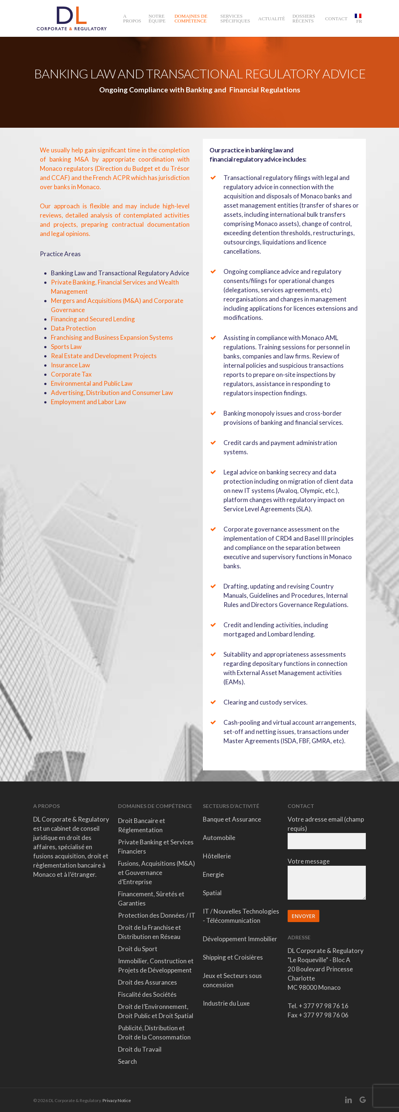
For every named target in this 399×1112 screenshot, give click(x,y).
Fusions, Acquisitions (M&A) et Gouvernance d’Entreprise (156, 872)
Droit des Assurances (147, 982)
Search (127, 1061)
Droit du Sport (137, 949)
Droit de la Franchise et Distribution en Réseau (149, 932)
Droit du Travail (140, 1049)
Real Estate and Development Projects (104, 356)
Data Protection (73, 328)
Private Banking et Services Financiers (156, 846)
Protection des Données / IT (156, 915)
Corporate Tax (71, 374)
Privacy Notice (117, 1100)
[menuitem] (358, 19)
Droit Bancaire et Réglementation (141, 825)
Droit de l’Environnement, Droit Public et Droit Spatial (155, 1011)
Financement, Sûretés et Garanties (151, 898)
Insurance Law (70, 365)
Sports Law (66, 346)
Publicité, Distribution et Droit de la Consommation (154, 1032)
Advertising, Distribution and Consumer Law (112, 392)
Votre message (327, 879)
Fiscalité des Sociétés (147, 994)
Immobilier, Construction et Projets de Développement (156, 965)
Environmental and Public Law (91, 383)
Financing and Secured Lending (93, 319)
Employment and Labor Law (88, 402)
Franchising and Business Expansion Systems (112, 337)
